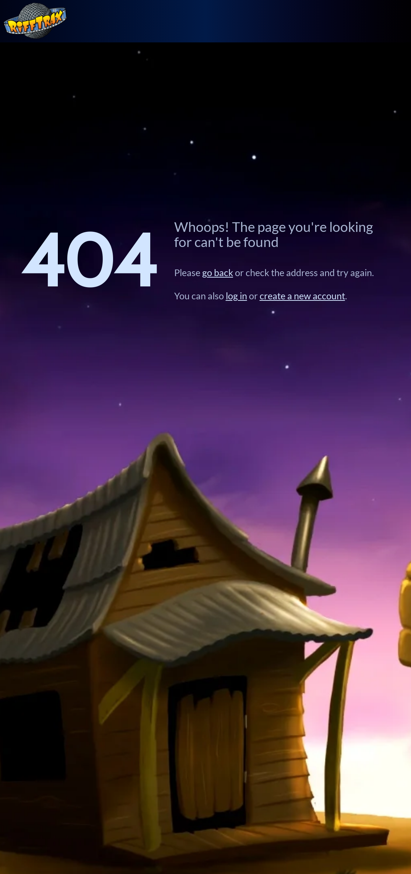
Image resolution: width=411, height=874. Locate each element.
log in (236, 295)
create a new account (302, 295)
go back (217, 272)
